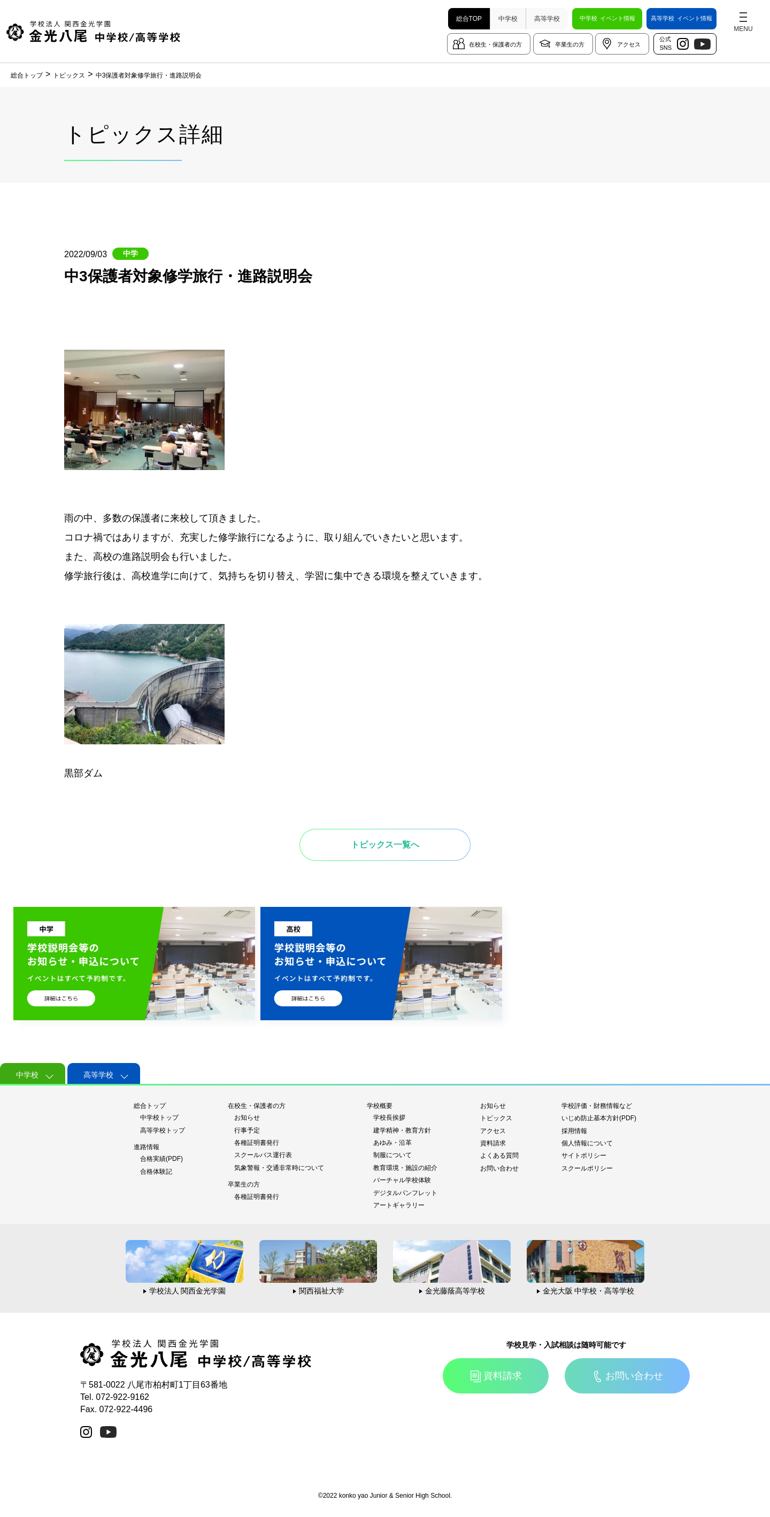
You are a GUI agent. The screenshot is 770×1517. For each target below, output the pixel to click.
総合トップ (150, 1106)
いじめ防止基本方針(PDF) (598, 1118)
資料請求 (493, 1143)
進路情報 (146, 1147)
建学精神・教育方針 (402, 1130)
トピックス (496, 1118)
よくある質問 (499, 1155)
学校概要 (379, 1106)
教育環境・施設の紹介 (405, 1168)
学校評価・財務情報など (596, 1106)
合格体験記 (156, 1171)
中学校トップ (159, 1117)
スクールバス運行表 (263, 1155)
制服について (392, 1155)
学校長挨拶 (389, 1117)
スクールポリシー (587, 1168)
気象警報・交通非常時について (279, 1168)
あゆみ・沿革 (392, 1142)
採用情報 (574, 1131)
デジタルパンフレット (405, 1193)
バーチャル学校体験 (402, 1180)
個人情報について (587, 1143)
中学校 (508, 18)
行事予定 (247, 1130)
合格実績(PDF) (161, 1158)
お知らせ (247, 1117)
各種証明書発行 (256, 1142)
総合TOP (469, 18)
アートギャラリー (399, 1205)
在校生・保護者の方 (495, 44)
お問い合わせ (499, 1168)
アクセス (629, 44)
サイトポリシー (583, 1155)
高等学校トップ (162, 1130)
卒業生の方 (569, 44)
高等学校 (547, 18)
